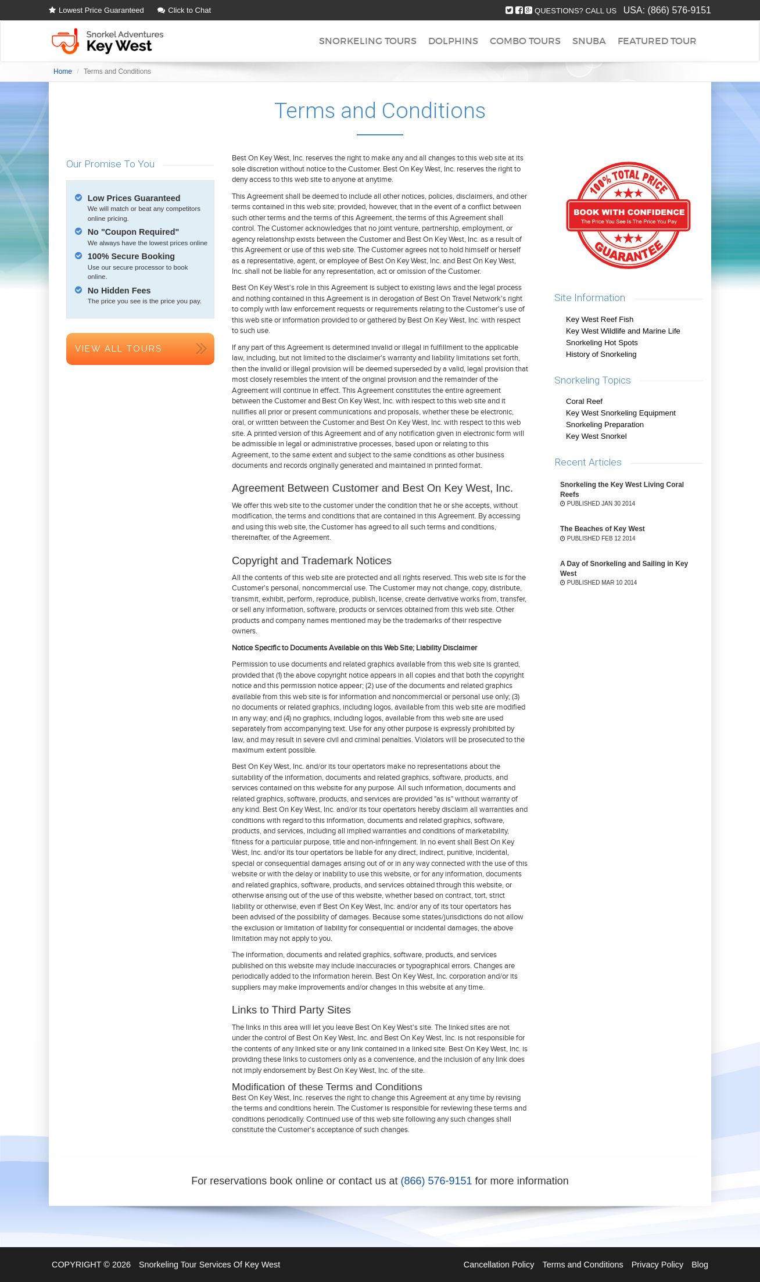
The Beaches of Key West (602, 529)
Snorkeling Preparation (605, 424)
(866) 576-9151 (679, 10)
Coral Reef (584, 401)
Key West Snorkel (596, 436)
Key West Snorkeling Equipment (621, 413)
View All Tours (118, 348)
